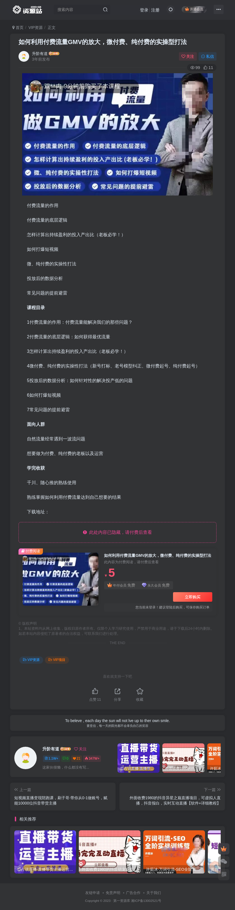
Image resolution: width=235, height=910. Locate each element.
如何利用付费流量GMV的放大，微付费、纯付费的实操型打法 (103, 41)
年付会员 (121, 585)
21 (76, 758)
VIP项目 (57, 660)
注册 (155, 10)
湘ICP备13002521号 (146, 900)
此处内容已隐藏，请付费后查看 (117, 532)
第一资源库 (121, 900)
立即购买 (193, 597)
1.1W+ (51, 758)
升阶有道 (40, 53)
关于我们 (153, 893)
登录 (144, 10)
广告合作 (133, 893)
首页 (18, 27)
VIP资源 (36, 27)
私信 (207, 56)
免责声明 (113, 893)
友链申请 (92, 893)
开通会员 (194, 9)
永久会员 (156, 585)
